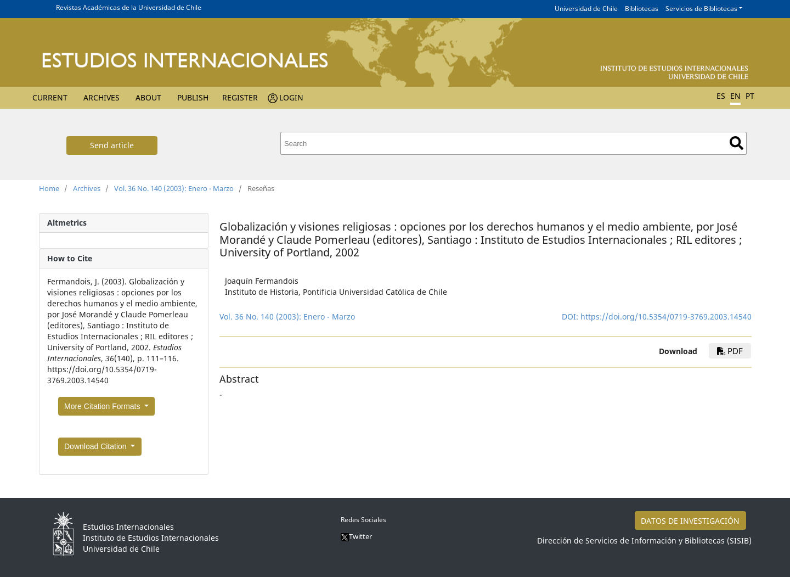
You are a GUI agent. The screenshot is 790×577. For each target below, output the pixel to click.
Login (291, 97)
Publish (192, 97)
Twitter (356, 536)
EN (735, 96)
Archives (101, 97)
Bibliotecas (641, 8)
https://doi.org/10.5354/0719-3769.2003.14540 (666, 316)
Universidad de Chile (586, 8)
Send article (112, 145)
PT (750, 96)
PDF (730, 350)
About (148, 97)
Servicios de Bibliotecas (701, 8)
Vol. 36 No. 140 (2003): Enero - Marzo (174, 188)
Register (240, 97)
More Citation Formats (103, 406)
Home (49, 188)
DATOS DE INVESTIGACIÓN (690, 521)
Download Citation (96, 446)
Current (49, 97)
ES (720, 96)
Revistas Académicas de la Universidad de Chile (128, 7)
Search (736, 143)
